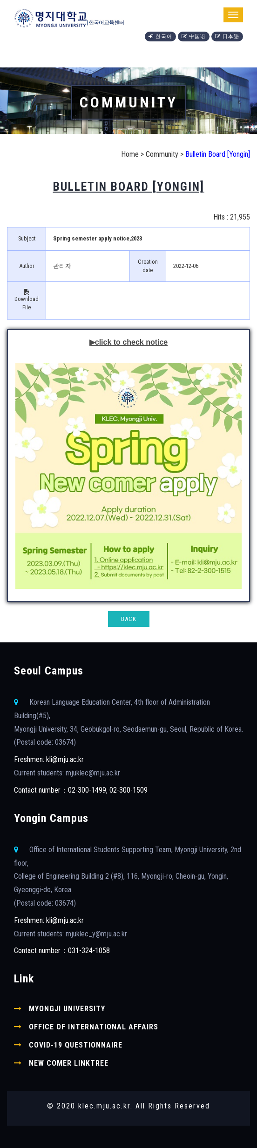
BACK (128, 618)
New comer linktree (68, 1063)
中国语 (194, 36)
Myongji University (67, 1008)
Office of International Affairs (93, 1026)
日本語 (227, 36)
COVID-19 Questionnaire (75, 1045)
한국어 (160, 36)
